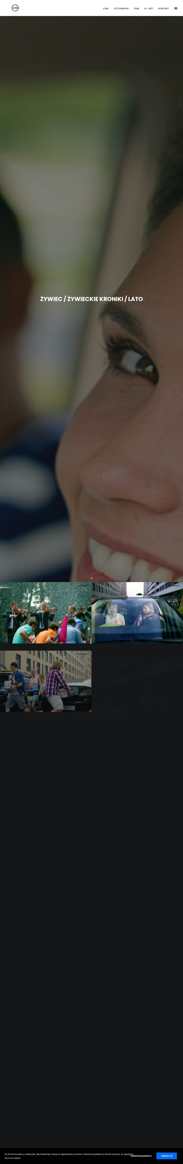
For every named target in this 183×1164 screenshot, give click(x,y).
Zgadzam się (166, 1158)
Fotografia (121, 8)
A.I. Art (148, 8)
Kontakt (163, 8)
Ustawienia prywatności (140, 1158)
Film (136, 8)
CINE (105, 8)
